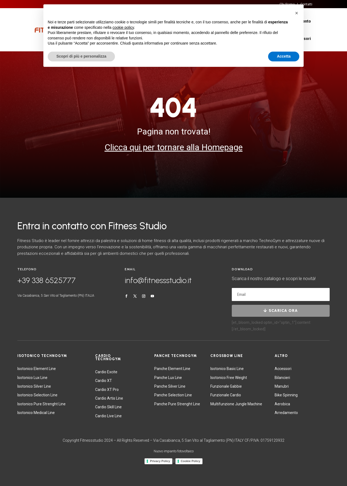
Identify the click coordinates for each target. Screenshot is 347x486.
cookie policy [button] (123, 27)
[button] (296, 13)
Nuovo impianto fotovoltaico (174, 451)
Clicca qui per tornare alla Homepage (174, 147)
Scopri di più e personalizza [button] (81, 56)
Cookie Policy (190, 461)
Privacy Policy (160, 461)
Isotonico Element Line (36, 368)
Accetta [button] (284, 56)
